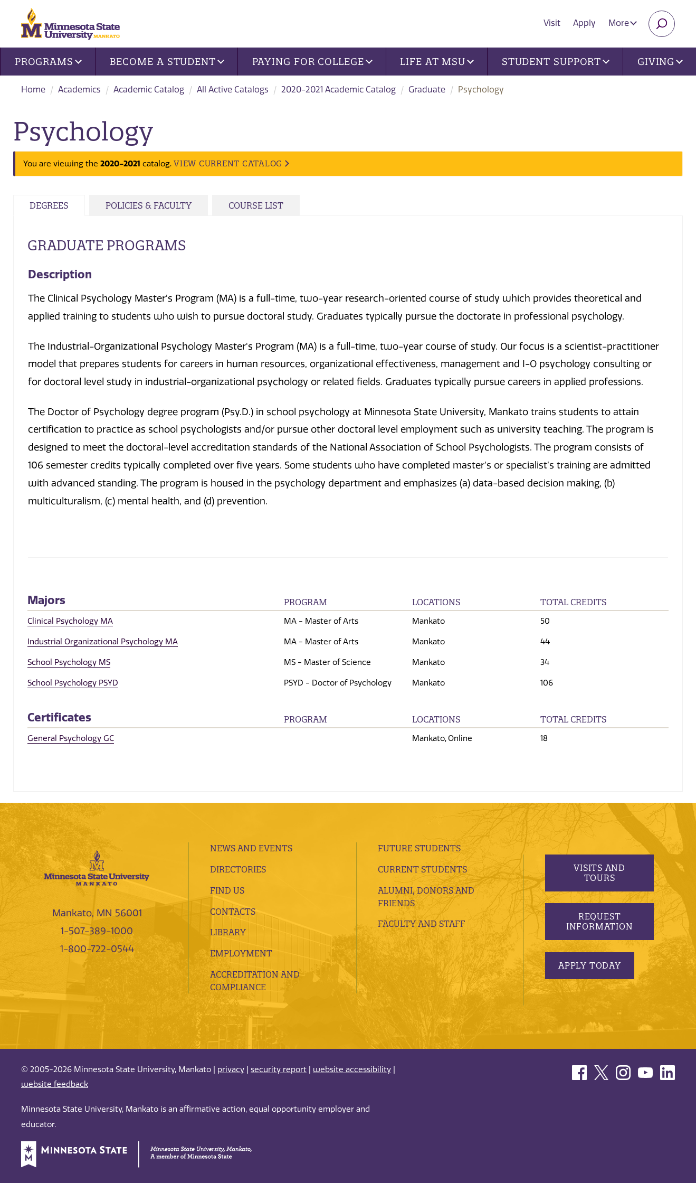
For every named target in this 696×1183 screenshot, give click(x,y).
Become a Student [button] (167, 61)
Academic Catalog (148, 89)
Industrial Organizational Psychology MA (102, 641)
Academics (79, 89)
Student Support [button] (555, 61)
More (622, 23)
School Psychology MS (68, 662)
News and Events (251, 848)
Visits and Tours (599, 872)
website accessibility (352, 1069)
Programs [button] (48, 61)
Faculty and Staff (421, 923)
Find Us (227, 890)
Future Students (419, 848)
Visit (552, 23)
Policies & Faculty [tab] (149, 205)
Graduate (426, 89)
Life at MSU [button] (437, 61)
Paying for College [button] (312, 61)
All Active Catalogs (233, 89)
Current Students (422, 869)
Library (228, 932)
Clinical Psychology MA (70, 621)
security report (279, 1069)
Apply (584, 23)
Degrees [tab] (49, 205)
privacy (230, 1069)
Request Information (599, 921)
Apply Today (589, 965)
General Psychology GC (70, 738)
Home (33, 89)
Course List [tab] (255, 205)
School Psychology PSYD (72, 683)
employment (241, 953)
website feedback (54, 1084)
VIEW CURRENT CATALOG (228, 163)
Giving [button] (660, 61)
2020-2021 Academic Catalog (338, 89)
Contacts (232, 911)
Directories (238, 869)
